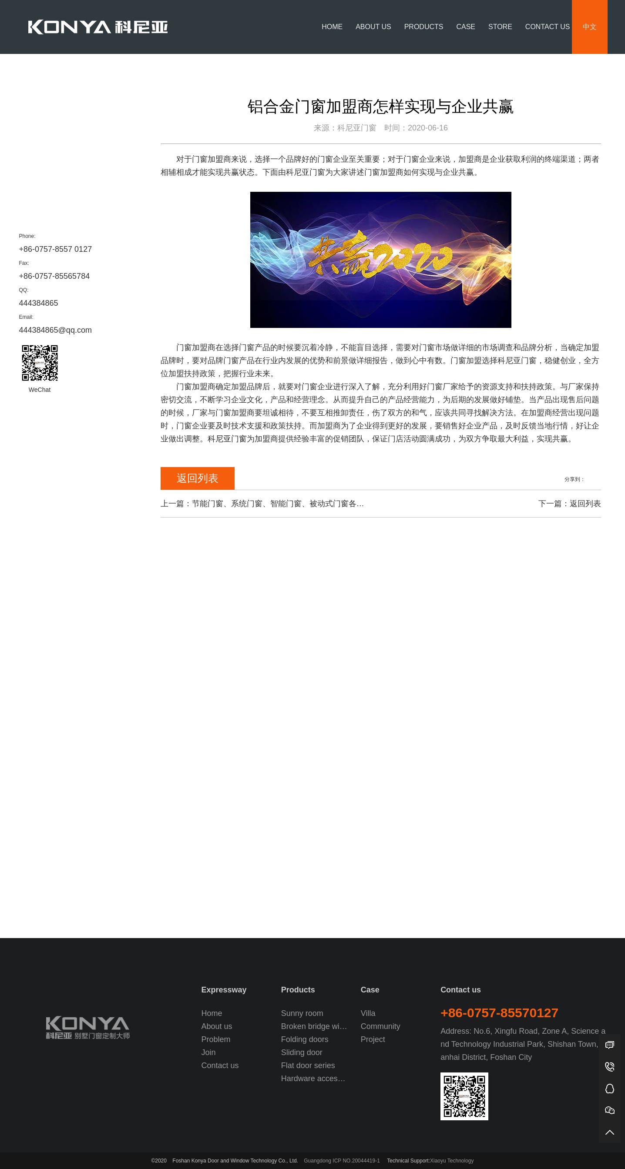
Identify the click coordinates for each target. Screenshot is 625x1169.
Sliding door (302, 1052)
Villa (368, 1013)
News (567, 66)
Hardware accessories (315, 1078)
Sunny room (302, 1013)
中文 (590, 26)
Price (35, 157)
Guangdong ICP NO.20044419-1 (342, 1161)
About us (373, 26)
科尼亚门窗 (227, 438)
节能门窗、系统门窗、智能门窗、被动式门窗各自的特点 (290, 503)
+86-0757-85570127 (499, 1012)
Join (208, 1052)
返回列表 (197, 478)
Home (332, 26)
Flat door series (308, 1065)
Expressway (223, 989)
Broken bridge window (315, 1026)
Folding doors (305, 1039)
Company (593, 66)
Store (500, 26)
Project (373, 1039)
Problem (41, 177)
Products (424, 26)
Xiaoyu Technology (452, 1161)
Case (465, 26)
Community (380, 1026)
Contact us (547, 26)
